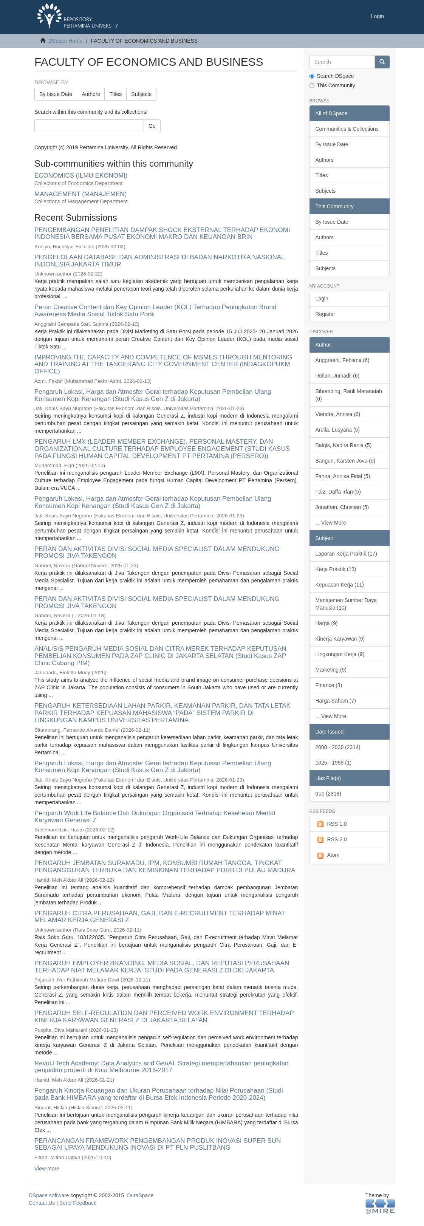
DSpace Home (65, 41)
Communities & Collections (347, 129)
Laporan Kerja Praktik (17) (346, 554)
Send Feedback (77, 1203)
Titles (115, 94)
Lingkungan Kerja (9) (340, 654)
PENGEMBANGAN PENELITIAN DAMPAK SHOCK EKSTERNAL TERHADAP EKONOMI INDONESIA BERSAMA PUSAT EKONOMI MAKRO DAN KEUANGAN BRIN (162, 233)
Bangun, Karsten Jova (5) (346, 461)
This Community (332, 85)
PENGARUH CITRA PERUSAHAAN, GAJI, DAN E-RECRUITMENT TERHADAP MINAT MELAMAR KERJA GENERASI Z (159, 917)
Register (325, 314)
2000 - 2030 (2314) (338, 747)
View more (46, 1169)
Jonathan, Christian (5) (342, 507)
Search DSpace (331, 76)
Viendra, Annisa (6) (338, 414)
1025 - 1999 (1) (334, 763)
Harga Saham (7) (336, 701)
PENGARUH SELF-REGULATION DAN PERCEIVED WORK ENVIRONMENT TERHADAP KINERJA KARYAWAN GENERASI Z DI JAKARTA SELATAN (164, 1016)
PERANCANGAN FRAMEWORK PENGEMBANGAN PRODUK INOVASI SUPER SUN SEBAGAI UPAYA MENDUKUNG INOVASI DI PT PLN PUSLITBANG (157, 1144)
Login (322, 299)
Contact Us (42, 1203)
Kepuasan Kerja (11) (340, 585)
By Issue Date (55, 94)
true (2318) (328, 794)
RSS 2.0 (331, 839)
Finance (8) (329, 685)
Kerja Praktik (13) (336, 569)
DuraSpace (140, 1195)
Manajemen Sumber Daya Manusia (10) (346, 604)
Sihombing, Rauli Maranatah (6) (349, 395)
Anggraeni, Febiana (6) (343, 360)
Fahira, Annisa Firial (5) (343, 476)
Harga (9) (327, 623)
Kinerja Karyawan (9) (340, 639)
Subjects (141, 94)
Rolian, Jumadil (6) (338, 376)
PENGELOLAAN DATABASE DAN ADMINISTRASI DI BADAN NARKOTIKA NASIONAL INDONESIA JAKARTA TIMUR (159, 261)
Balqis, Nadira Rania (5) (344, 445)
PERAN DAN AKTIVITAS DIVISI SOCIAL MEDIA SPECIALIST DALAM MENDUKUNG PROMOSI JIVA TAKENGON (157, 552)
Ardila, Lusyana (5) (338, 430)
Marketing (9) (331, 670)
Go (152, 126)
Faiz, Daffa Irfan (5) (338, 492)
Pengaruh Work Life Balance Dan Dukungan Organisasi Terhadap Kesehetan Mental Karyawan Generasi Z (154, 817)
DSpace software (49, 1195)
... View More (331, 523)
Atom (328, 855)
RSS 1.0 (331, 824)
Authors (91, 94)
